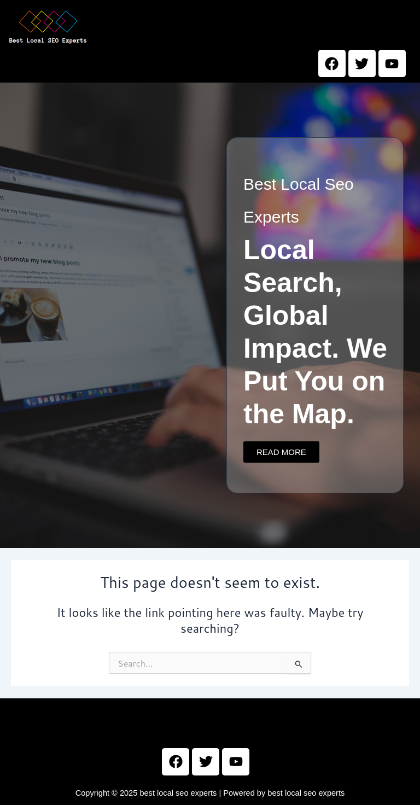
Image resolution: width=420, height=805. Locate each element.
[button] (258, 27)
